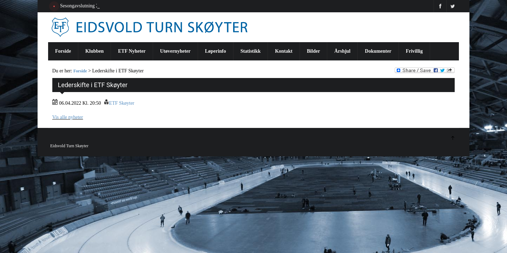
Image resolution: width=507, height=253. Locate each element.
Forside (63, 51)
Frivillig (414, 51)
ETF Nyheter (131, 51)
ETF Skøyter (121, 103)
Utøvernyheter (175, 51)
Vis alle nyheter (67, 117)
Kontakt (283, 51)
